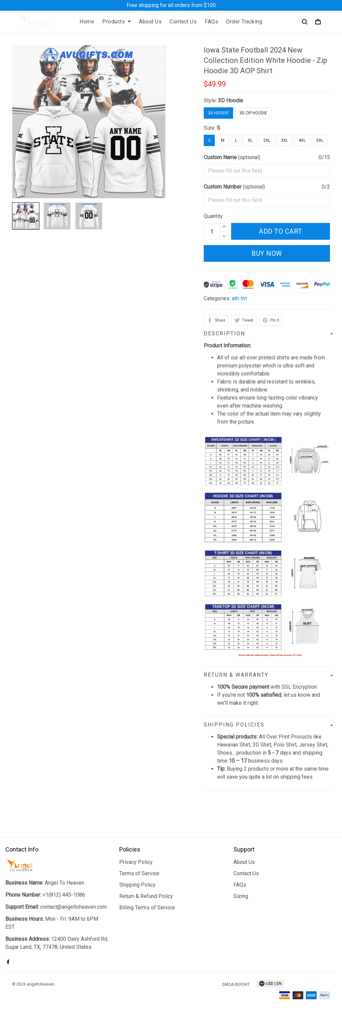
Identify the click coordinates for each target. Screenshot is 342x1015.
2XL (266, 140)
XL (250, 140)
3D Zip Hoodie (253, 113)
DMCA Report (236, 984)
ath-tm (239, 298)
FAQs (211, 21)
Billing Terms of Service (147, 907)
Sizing (240, 896)
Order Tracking (244, 21)
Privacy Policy (136, 862)
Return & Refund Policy (146, 896)
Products (116, 21)
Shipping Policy (137, 885)
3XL (284, 140)
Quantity (213, 216)
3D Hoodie (230, 100)
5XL (319, 140)
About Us (150, 21)
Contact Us (183, 21)
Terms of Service (139, 873)
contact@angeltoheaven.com (73, 907)
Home (86, 21)
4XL (302, 140)
